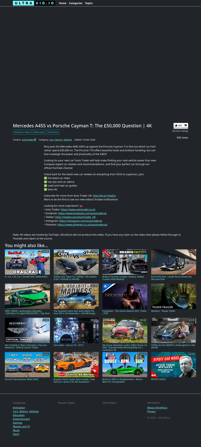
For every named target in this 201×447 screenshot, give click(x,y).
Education (19, 415)
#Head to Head (22, 132)
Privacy (151, 411)
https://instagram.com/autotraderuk (80, 221)
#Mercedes (39, 132)
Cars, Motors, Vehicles (60, 139)
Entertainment (21, 419)
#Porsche (53, 132)
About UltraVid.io (157, 407)
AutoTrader (29, 139)
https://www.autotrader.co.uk (78, 209)
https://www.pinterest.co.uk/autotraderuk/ (82, 224)
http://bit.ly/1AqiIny (104, 195)
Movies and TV (21, 426)
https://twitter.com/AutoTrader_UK (75, 217)
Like (178, 125)
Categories (75, 3)
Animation (19, 407)
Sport (16, 434)
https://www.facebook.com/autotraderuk (82, 213)
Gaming (17, 422)
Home (62, 3)
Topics (89, 3)
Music (16, 430)
